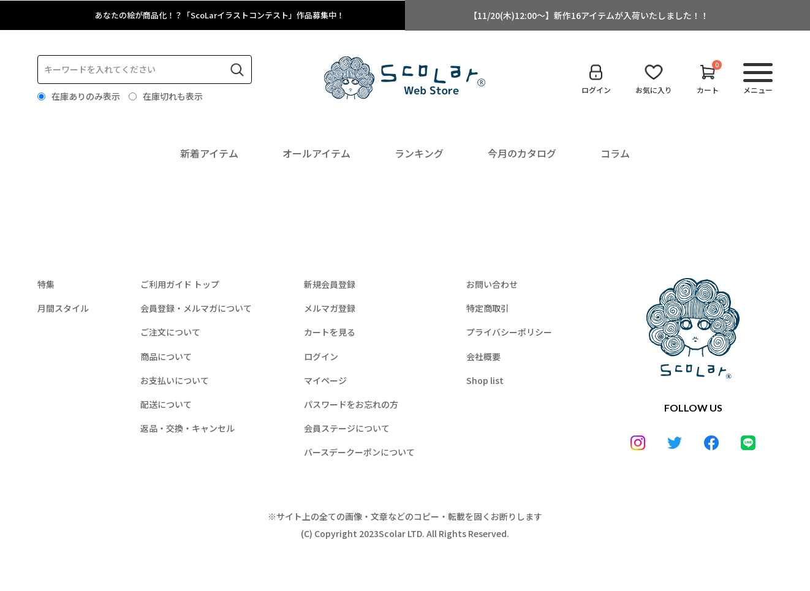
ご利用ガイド (179, 284)
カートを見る (329, 332)
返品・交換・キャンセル (187, 428)
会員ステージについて (347, 428)
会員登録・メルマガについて (196, 308)
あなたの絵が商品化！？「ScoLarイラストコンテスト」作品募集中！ (221, 15)
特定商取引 (487, 308)
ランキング (419, 153)
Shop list (485, 380)
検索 (237, 70)
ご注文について (170, 332)
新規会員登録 (329, 284)
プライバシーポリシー (509, 332)
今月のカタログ (522, 153)
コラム (615, 153)
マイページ (325, 380)
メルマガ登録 (329, 308)
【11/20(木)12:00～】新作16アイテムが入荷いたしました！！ (589, 15)
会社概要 (483, 356)
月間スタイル (63, 308)
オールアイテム (316, 153)
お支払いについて (174, 380)
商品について (166, 356)
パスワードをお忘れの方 (351, 404)
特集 (46, 284)
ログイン (321, 356)
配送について (166, 404)
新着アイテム (209, 153)
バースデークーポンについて (359, 452)
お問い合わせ (492, 284)
